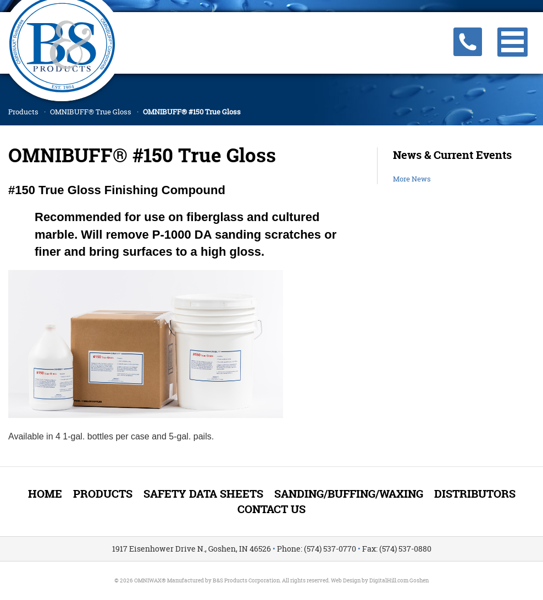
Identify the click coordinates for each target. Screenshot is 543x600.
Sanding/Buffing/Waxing (348, 493)
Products (23, 112)
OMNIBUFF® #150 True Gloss (192, 112)
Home (45, 493)
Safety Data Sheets (203, 493)
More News (412, 179)
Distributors (475, 493)
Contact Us (271, 509)
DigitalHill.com (388, 580)
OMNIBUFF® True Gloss (90, 112)
